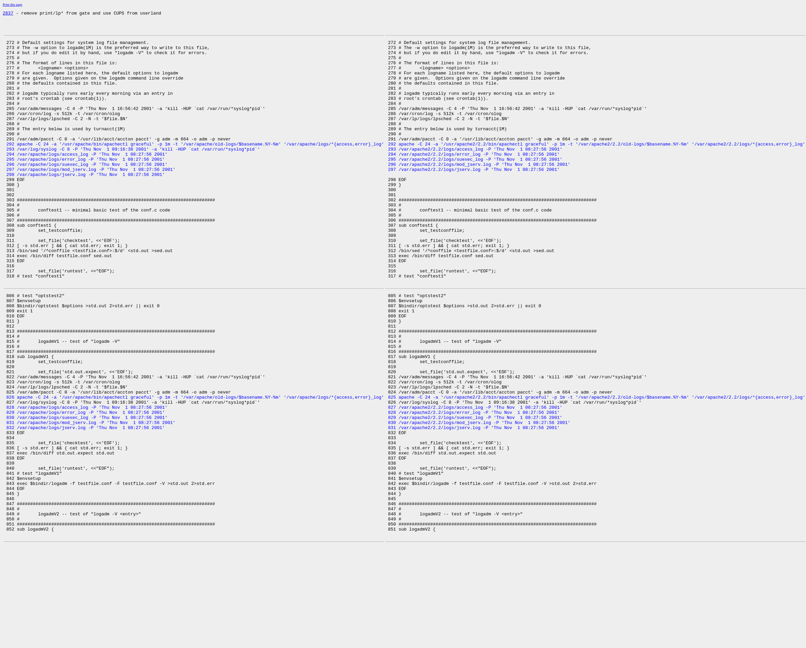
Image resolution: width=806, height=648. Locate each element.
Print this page (12, 4)
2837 (8, 14)
